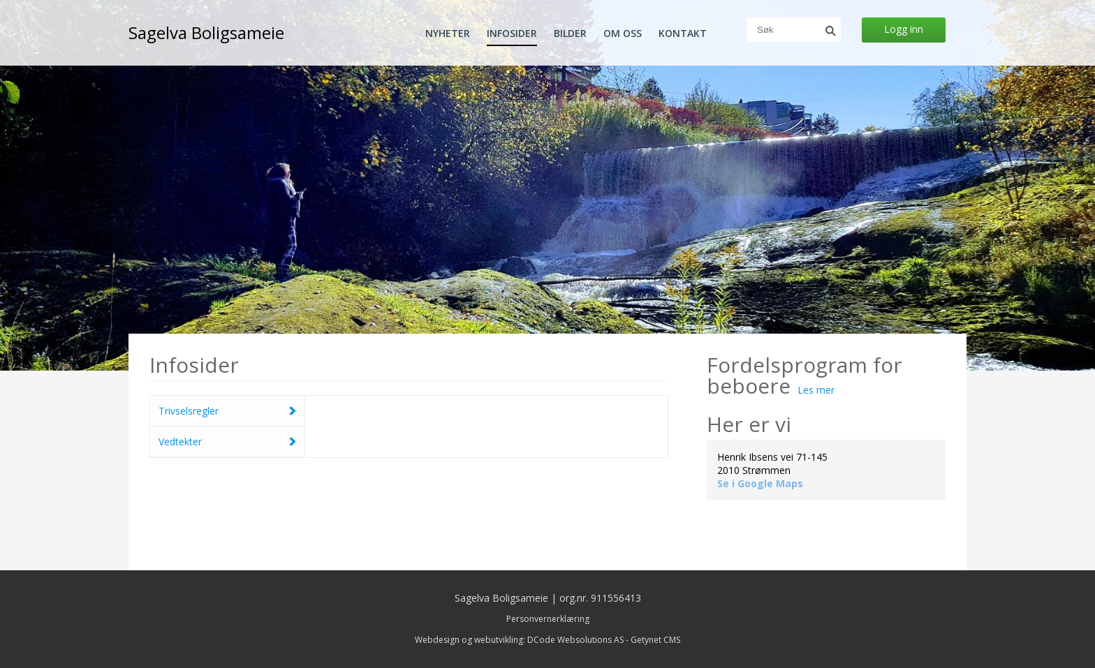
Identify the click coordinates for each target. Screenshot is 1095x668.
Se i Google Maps (760, 483)
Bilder (570, 33)
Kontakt (683, 33)
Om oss (622, 33)
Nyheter (447, 33)
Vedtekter (180, 441)
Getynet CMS (655, 640)
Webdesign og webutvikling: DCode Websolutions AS (519, 640)
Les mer (816, 389)
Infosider (512, 33)
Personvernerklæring (547, 619)
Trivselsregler (189, 410)
